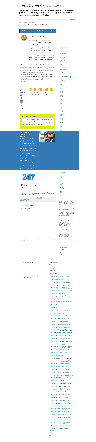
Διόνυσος (61, 104)
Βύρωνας (61, 96)
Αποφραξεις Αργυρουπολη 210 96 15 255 (58, 344)
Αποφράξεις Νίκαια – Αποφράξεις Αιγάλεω (58, 293)
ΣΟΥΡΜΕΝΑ (62, 188)
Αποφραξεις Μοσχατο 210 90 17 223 (57, 302)
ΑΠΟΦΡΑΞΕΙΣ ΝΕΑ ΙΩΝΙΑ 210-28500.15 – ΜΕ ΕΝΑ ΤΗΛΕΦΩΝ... (62, 281)
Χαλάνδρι (61, 196)
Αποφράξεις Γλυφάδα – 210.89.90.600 (41, 5)
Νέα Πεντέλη (62, 157)
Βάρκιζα (61, 87)
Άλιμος (61, 65)
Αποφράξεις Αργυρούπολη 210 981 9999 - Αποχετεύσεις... (61, 403)
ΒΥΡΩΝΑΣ (61, 95)
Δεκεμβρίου (53, 267)
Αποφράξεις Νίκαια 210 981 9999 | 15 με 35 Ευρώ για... (61, 291)
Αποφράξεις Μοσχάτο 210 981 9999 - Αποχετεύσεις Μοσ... (61, 301)
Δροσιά (61, 106)
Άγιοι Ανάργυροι (62, 54)
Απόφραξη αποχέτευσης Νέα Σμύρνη (66, 77)
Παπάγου (61, 177)
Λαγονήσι (61, 137)
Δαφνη (61, 102)
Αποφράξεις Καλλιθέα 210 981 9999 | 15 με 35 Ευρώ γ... (61, 312)
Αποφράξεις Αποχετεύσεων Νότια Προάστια (67, 76)
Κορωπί (61, 134)
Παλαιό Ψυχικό (62, 176)
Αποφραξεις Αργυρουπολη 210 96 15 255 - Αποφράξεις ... (61, 402)
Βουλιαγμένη (62, 92)
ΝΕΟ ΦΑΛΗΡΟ (62, 164)
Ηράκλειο (61, 115)
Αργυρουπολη (62, 80)
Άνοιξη (61, 68)
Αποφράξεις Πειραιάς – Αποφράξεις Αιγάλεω (59, 395)
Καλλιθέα (61, 123)
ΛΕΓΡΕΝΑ (61, 138)
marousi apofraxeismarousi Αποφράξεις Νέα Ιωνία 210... (61, 279)
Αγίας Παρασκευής (63, 53)
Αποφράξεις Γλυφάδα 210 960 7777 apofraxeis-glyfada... (61, 417)
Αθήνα (61, 62)
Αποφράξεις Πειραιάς (55, 392)
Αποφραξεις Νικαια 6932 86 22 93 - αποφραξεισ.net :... (60, 295)
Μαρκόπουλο (62, 141)
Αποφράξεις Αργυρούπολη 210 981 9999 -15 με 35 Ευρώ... (61, 319)
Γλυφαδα (61, 99)
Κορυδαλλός (62, 133)
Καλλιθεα (61, 122)
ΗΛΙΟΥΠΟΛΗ (62, 112)
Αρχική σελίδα (37, 238)
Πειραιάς (61, 180)
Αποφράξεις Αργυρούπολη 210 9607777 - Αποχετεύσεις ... (61, 343)
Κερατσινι (61, 127)
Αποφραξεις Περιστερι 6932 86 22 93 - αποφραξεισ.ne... (61, 335)
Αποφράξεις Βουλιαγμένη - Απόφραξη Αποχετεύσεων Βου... (61, 378)
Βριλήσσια (61, 93)
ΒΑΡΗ (61, 83)
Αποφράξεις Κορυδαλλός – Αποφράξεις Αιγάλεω (59, 287)
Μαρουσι (61, 142)
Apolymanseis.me (64, 247)
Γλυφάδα (61, 100)
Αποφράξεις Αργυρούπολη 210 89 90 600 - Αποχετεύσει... (61, 406)
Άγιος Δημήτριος (62, 58)
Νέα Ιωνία (28, 199)
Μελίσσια (61, 145)
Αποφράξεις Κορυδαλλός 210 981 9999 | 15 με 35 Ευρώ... (61, 285)
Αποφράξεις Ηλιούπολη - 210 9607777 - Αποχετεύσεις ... (61, 423)
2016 (51, 432)
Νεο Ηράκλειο (62, 161)
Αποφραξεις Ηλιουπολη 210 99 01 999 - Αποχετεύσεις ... (61, 321)
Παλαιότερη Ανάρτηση (52, 238)
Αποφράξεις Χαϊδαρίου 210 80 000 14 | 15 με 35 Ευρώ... (61, 309)
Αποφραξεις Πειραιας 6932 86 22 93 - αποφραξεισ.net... (61, 326)
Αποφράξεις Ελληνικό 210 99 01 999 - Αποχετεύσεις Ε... (61, 372)
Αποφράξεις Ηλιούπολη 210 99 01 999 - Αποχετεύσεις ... (61, 371)
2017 (51, 430)
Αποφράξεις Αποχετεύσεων (64, 73)
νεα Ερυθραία (62, 152)
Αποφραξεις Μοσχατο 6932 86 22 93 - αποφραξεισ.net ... (61, 305)
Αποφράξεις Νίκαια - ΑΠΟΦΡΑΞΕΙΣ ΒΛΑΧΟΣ (59, 298)
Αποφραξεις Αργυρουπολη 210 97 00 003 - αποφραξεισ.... (61, 318)
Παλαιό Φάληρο (62, 175)
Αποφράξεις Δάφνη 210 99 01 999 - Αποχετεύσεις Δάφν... (61, 374)
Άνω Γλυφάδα (62, 69)
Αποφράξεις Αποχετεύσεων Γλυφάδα (66, 75)
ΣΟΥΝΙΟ (61, 187)
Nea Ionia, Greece (25, 200)
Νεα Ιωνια (61, 154)
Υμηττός (61, 191)
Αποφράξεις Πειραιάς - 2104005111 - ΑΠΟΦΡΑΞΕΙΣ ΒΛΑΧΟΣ (62, 330)
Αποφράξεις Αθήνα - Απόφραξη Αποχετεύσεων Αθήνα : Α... (61, 388)
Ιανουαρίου (53, 273)
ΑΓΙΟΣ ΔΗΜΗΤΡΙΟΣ (63, 56)
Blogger (51, 438)
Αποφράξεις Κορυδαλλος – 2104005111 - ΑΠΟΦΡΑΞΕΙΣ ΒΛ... (62, 288)
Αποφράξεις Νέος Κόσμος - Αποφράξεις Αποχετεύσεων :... (61, 366)
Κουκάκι (61, 135)
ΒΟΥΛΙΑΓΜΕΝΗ (62, 91)
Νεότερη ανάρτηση (23, 238)
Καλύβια (61, 125)
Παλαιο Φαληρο (62, 173)
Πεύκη (61, 184)
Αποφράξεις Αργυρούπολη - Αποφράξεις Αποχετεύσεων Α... (61, 405)
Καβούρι (61, 118)
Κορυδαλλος (62, 131)
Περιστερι (61, 181)
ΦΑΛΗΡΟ (61, 192)
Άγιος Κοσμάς (62, 60)
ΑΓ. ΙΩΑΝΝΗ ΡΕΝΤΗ (63, 52)
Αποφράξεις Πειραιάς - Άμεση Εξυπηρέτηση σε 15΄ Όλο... (61, 397)
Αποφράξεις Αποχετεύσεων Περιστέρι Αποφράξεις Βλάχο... (61, 332)
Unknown (62, 249)
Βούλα (61, 89)
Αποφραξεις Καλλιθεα (55, 316)
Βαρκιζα (61, 85)
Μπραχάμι (61, 150)
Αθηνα (61, 61)
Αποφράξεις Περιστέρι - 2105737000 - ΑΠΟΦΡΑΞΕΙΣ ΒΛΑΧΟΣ (62, 333)
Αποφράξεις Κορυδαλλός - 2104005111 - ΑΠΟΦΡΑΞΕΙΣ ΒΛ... (62, 290)
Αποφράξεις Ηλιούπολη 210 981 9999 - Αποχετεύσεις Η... (61, 425)
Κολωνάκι (61, 130)
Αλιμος (61, 64)
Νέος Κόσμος (62, 168)
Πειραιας (61, 179)
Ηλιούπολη (62, 114)
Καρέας (61, 126)
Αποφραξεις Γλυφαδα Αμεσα (65, 47)
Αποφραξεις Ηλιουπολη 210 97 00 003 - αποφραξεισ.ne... (61, 352)
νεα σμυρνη (62, 158)
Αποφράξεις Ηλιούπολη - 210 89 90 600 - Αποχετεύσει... (61, 422)
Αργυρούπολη (62, 81)
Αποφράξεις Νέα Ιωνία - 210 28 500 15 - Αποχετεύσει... (61, 282)
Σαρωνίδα (61, 185)
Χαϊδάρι (61, 195)
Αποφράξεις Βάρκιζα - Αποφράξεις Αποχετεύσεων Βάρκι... (61, 383)
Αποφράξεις (62, 72)
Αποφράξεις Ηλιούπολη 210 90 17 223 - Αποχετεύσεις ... (61, 428)
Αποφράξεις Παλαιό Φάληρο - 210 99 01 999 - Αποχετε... (61, 364)
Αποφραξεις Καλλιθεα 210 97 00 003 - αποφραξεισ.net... (61, 315)
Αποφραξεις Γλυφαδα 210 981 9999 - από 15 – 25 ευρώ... (61, 324)
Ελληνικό (61, 110)
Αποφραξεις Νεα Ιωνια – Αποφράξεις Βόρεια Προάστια (60, 274)
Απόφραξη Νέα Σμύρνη (64, 79)
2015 (51, 433)
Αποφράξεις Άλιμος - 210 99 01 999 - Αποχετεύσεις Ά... (60, 386)
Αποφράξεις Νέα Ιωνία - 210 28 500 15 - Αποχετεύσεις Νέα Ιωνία (32, 192)
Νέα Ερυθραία (62, 153)
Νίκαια (61, 169)
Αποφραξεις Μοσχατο (55, 299)
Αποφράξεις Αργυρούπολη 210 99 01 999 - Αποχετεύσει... (61, 385)
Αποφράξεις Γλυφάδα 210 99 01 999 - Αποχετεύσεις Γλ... (61, 377)
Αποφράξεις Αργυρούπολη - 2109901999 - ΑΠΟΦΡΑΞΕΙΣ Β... (62, 361)
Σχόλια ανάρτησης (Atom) (28, 240)
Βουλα (61, 88)
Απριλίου (53, 268)
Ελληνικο (61, 108)
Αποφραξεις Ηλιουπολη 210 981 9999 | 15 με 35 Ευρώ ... (61, 349)
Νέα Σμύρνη (62, 160)
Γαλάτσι (61, 98)
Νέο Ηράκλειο (62, 162)
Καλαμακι (61, 119)
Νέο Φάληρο (62, 165)
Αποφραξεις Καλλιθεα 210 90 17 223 (57, 313)
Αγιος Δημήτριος (62, 57)
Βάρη (61, 84)
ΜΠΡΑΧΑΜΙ (62, 149)
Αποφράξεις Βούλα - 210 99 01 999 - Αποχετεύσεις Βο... (61, 380)
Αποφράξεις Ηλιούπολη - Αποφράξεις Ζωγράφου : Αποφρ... (61, 419)
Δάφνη (61, 103)
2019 (51, 264)
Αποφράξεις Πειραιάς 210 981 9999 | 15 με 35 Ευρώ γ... (61, 329)
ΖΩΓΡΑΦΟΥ (62, 111)
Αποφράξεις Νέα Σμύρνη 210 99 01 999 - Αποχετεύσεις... (61, 369)
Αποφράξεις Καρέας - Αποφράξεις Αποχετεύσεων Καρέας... (61, 367)
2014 (51, 435)
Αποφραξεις (25, 199)
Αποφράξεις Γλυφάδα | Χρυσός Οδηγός (29, 277)
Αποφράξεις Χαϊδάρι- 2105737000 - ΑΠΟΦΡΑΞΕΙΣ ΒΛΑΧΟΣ (61, 310)
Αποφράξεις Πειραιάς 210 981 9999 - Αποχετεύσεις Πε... (61, 327)
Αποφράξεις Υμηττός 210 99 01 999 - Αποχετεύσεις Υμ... (61, 363)
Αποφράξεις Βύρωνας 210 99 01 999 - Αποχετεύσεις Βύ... (61, 381)
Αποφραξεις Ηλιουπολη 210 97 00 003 (58, 350)
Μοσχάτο (61, 148)
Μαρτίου (52, 270)
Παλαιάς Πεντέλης (63, 172)
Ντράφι (61, 171)
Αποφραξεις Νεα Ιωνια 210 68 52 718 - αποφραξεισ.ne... (61, 276)
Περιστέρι (61, 183)
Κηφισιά (61, 129)
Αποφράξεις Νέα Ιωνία (55, 284)
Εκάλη (61, 107)
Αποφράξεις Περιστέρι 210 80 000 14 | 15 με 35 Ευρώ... (61, 338)
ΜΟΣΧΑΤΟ (62, 146)
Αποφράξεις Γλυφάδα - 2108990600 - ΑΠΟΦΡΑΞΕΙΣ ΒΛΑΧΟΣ (62, 375)
